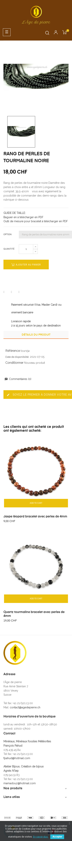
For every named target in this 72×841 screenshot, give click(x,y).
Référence (12, 351)
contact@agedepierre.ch (25, 707)
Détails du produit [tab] (36, 334)
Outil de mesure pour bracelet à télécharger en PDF (35, 221)
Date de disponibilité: (17, 356)
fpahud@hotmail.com (16, 758)
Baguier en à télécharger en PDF (23, 217)
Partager (3, 292)
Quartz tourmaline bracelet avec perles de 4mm (34, 614)
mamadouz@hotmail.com (19, 783)
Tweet (11, 292)
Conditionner (14, 363)
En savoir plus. (40, 836)
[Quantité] (26, 249)
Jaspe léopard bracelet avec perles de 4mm (35, 516)
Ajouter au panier (26, 264)
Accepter (57, 836)
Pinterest (18, 292)
